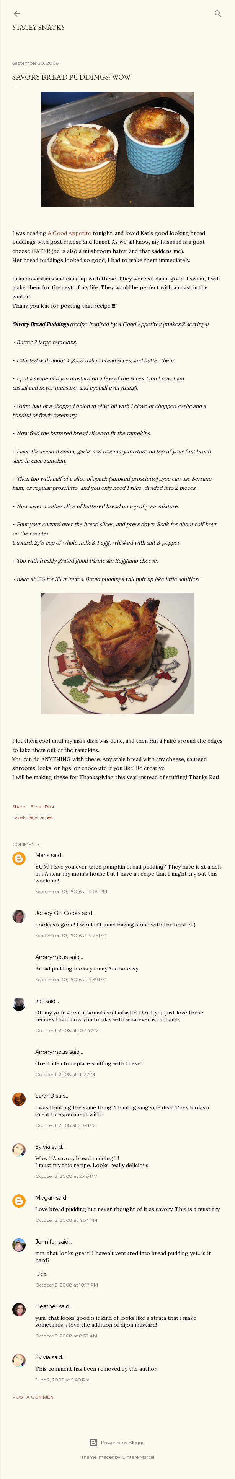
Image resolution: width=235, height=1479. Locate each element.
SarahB (44, 1096)
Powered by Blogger (117, 1442)
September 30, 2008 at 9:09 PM (71, 891)
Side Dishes (40, 817)
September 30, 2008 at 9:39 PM (70, 979)
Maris (42, 855)
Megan (44, 1197)
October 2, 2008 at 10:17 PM (66, 1285)
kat (39, 1001)
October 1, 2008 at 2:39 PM (65, 1125)
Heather (46, 1306)
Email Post (43, 806)
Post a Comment (34, 1397)
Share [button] (18, 806)
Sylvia (42, 1146)
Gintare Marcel (138, 1457)
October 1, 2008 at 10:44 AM (67, 1030)
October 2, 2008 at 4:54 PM (66, 1220)
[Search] (218, 12)
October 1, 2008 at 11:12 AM (65, 1074)
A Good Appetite (69, 233)
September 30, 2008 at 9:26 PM (70, 935)
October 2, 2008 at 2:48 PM (66, 1176)
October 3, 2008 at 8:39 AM (66, 1336)
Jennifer (46, 1241)
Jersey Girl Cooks (57, 913)
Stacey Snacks (38, 27)
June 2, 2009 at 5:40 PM (62, 1380)
